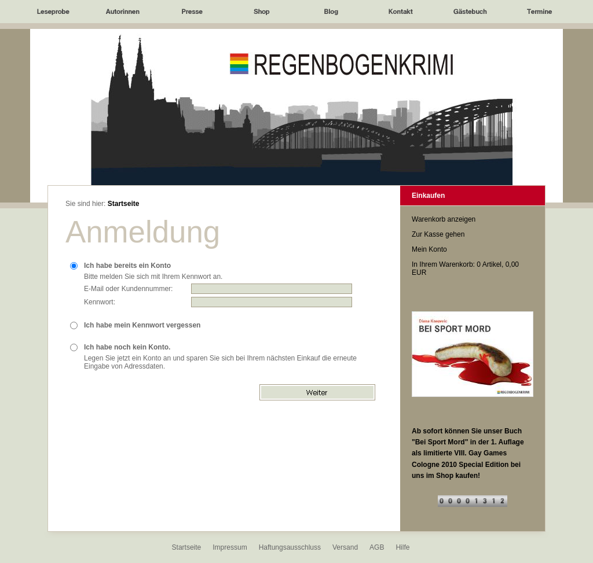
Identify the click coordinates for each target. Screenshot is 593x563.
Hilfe (402, 547)
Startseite (124, 204)
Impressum (230, 547)
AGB (376, 547)
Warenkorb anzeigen (443, 219)
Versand (345, 547)
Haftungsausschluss (290, 547)
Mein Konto (429, 249)
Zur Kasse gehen (438, 234)
